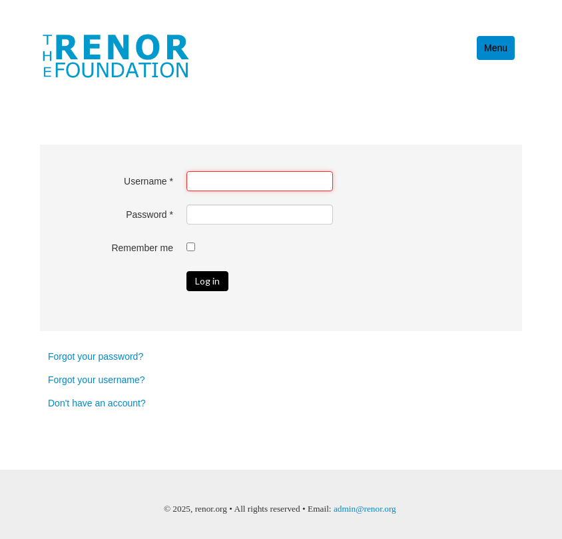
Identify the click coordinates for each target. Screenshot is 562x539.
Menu (495, 48)
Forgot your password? (95, 356)
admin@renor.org (365, 509)
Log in (207, 280)
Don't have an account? (97, 403)
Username (148, 181)
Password (149, 214)
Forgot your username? (96, 379)
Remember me (142, 248)
